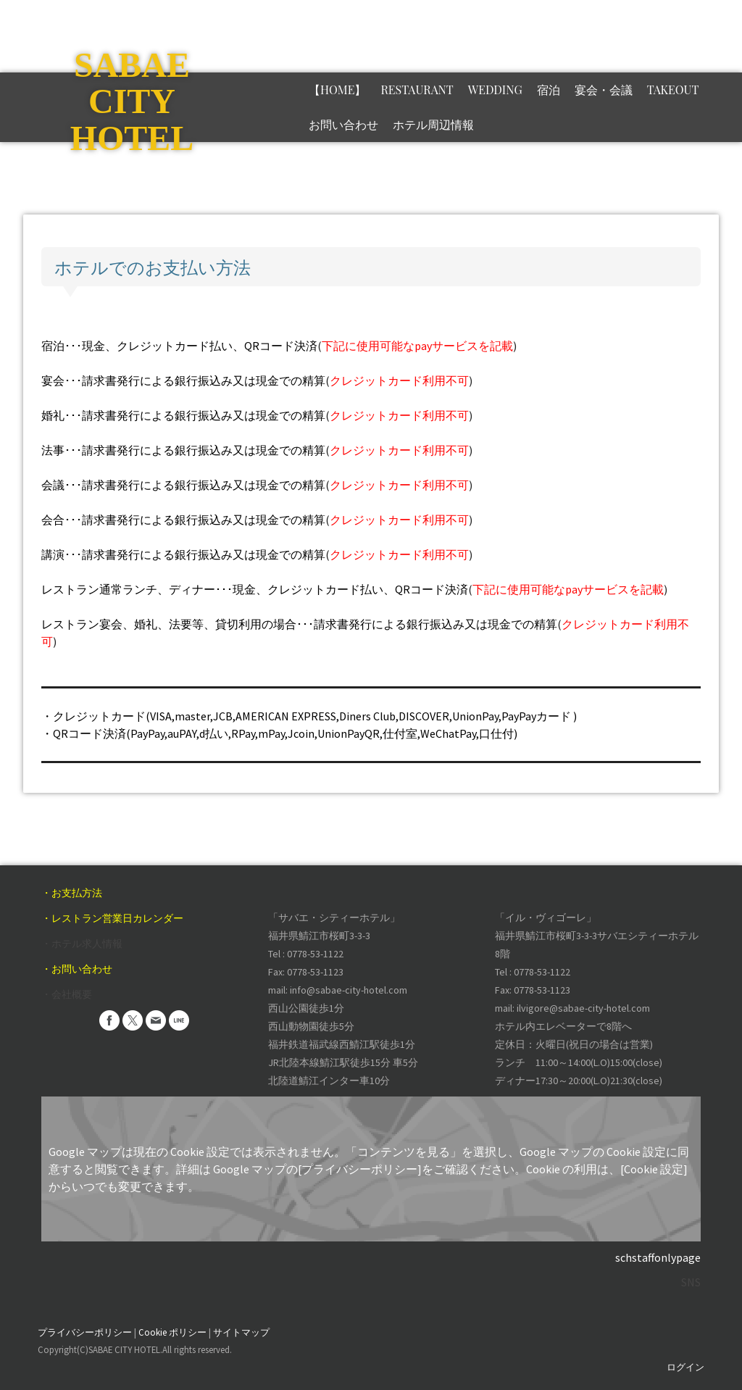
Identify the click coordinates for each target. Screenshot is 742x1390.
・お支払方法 (71, 892)
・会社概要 (66, 994)
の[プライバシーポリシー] (354, 1169)
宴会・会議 (604, 89)
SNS (691, 1282)
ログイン (685, 1367)
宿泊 (548, 89)
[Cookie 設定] (654, 1169)
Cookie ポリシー (172, 1332)
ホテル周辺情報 (433, 124)
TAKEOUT (673, 89)
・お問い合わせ (76, 968)
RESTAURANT (416, 89)
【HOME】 (337, 89)
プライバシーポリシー (85, 1332)
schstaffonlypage (658, 1257)
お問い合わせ (343, 124)
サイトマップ (241, 1332)
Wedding (495, 89)
